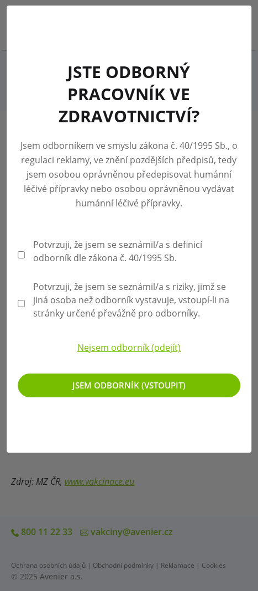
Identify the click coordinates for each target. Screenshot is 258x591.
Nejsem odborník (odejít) (129, 347)
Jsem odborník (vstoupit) (129, 385)
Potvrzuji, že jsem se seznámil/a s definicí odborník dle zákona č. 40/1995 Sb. (117, 251)
